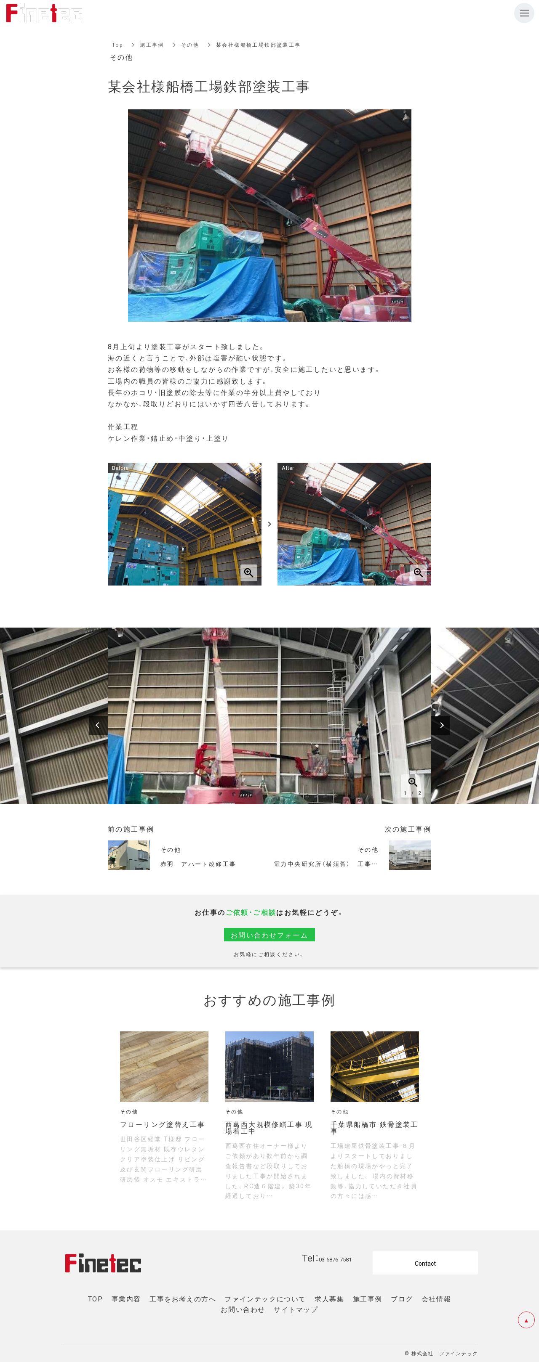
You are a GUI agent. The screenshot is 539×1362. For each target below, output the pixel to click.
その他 (190, 44)
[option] (269, 716)
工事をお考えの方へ (182, 1298)
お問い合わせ (243, 1309)
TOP (95, 1298)
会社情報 (436, 1298)
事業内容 (126, 1298)
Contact (425, 1263)
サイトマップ (296, 1309)
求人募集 (329, 1298)
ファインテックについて (265, 1298)
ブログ (402, 1298)
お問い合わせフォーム (269, 935)
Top (117, 44)
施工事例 (152, 44)
